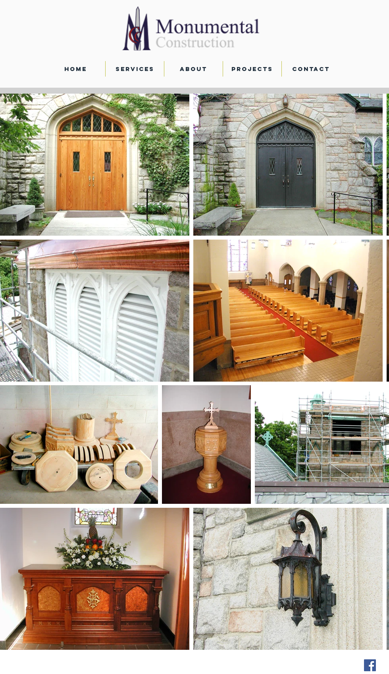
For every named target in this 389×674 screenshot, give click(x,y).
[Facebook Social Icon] (370, 665)
